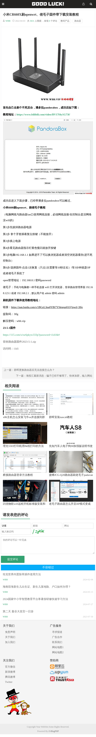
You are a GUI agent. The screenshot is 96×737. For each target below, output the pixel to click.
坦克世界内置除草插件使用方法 (22, 577)
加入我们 (10, 645)
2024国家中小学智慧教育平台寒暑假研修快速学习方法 (35, 601)
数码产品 (65, 21)
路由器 (77, 21)
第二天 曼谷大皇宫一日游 (18, 614)
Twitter (8, 684)
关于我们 (10, 639)
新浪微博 (10, 674)
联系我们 (57, 645)
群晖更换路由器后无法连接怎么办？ (34, 370)
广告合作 (57, 639)
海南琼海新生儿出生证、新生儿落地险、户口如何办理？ (37, 589)
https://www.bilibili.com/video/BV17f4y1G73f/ (43, 114)
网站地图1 (58, 650)
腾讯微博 (10, 679)
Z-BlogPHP (53, 734)
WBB (7, 21)
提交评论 (12, 561)
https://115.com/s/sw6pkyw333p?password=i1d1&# (31, 334)
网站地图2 (58, 655)
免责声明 (10, 634)
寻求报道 (57, 634)
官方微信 (10, 669)
